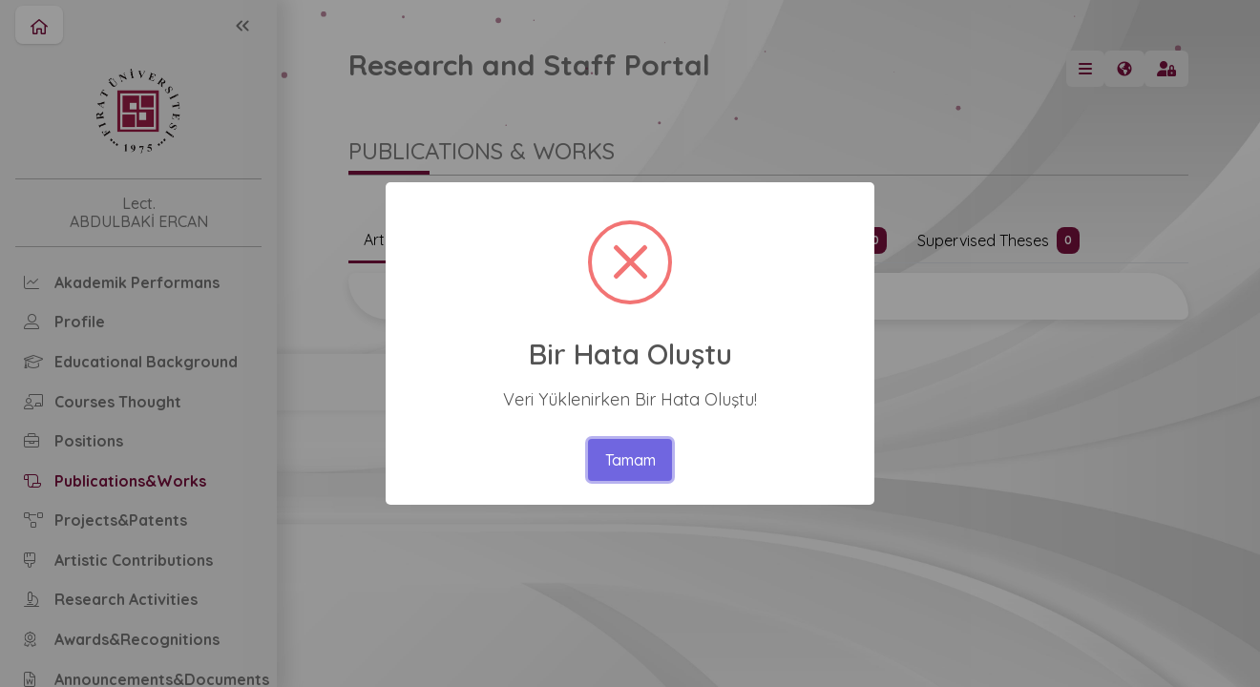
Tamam (630, 459)
